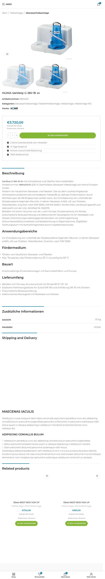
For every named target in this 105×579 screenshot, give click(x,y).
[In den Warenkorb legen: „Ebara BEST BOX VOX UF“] (76, 523)
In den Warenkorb (58, 135)
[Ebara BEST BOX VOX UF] (76, 486)
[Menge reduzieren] (8, 135)
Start (4, 13)
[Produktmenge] (12, 135)
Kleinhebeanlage (33, 506)
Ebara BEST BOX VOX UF (76, 502)
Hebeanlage (16, 13)
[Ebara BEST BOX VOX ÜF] (26, 486)
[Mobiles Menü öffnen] (7, 4)
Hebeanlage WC (83, 103)
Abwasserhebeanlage (37, 13)
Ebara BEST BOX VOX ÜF (26, 502)
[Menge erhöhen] (16, 135)
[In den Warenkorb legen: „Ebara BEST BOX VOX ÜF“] (26, 523)
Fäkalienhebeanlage (49, 103)
